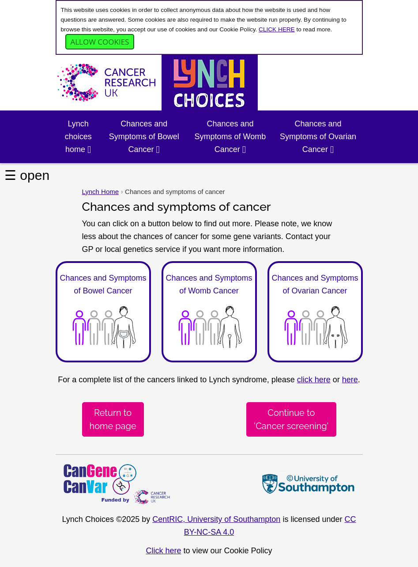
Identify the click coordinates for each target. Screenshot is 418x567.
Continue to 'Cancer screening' (291, 419)
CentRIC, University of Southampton (216, 519)
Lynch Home (100, 191)
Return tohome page (113, 419)
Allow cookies (100, 42)
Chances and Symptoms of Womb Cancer (230, 136)
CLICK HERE (277, 29)
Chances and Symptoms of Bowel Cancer (144, 136)
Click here (163, 550)
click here (314, 379)
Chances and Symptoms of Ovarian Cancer (318, 136)
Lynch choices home (78, 136)
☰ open (26, 175)
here (350, 379)
